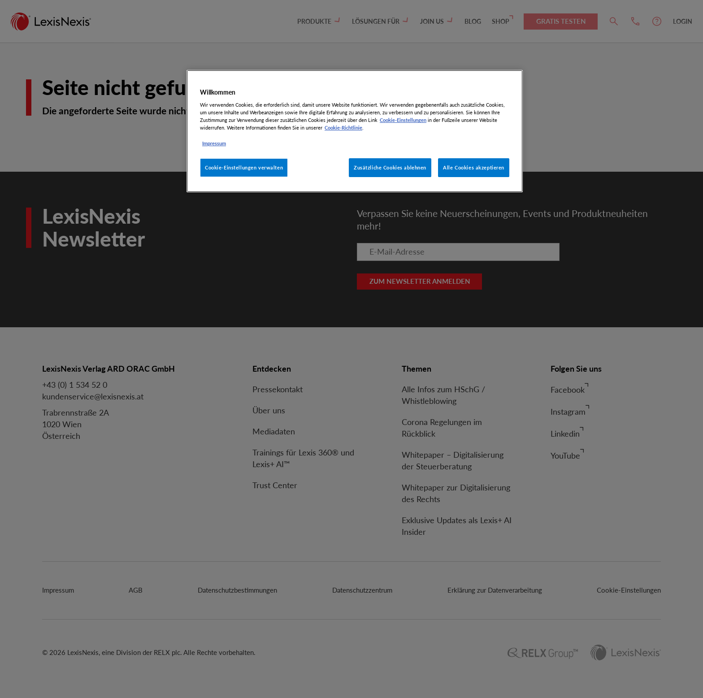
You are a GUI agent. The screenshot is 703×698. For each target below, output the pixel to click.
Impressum (214, 143)
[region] (355, 131)
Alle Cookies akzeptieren (473, 167)
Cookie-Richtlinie (343, 127)
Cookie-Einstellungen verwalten (244, 167)
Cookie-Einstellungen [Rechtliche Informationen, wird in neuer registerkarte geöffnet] (403, 120)
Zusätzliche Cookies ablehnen (390, 167)
